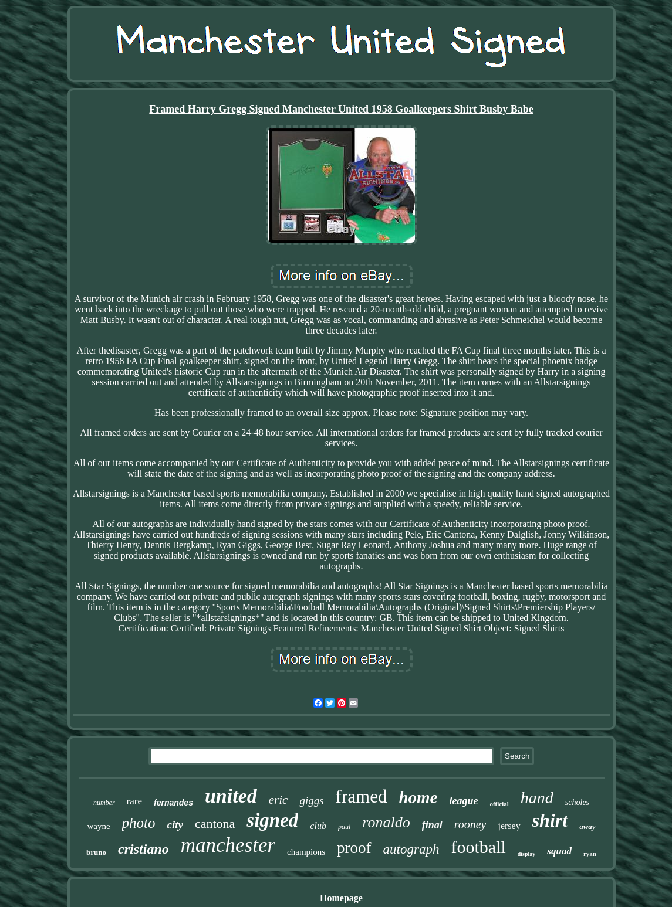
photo (139, 823)
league (463, 801)
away (587, 826)
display (527, 854)
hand (537, 798)
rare (134, 801)
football (478, 847)
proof (354, 848)
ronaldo (386, 822)
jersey (509, 826)
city (175, 824)
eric (278, 800)
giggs (311, 800)
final (432, 825)
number (104, 803)
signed (272, 820)
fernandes (173, 802)
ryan (589, 853)
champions (306, 852)
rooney (470, 824)
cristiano (143, 849)
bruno (96, 852)
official (498, 803)
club (318, 826)
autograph (411, 849)
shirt (550, 820)
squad (559, 851)
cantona (215, 823)
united (231, 796)
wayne (98, 826)
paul (344, 827)
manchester (228, 845)
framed (361, 796)
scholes (577, 802)
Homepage (341, 898)
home (418, 797)
